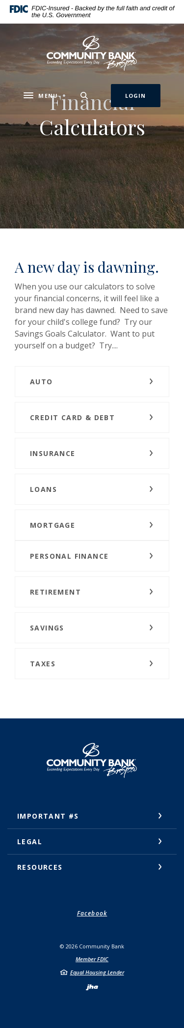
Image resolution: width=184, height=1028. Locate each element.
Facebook (92, 913)
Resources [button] (40, 867)
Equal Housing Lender (97, 972)
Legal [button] (29, 841)
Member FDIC (92, 959)
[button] (92, 381)
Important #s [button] (48, 816)
